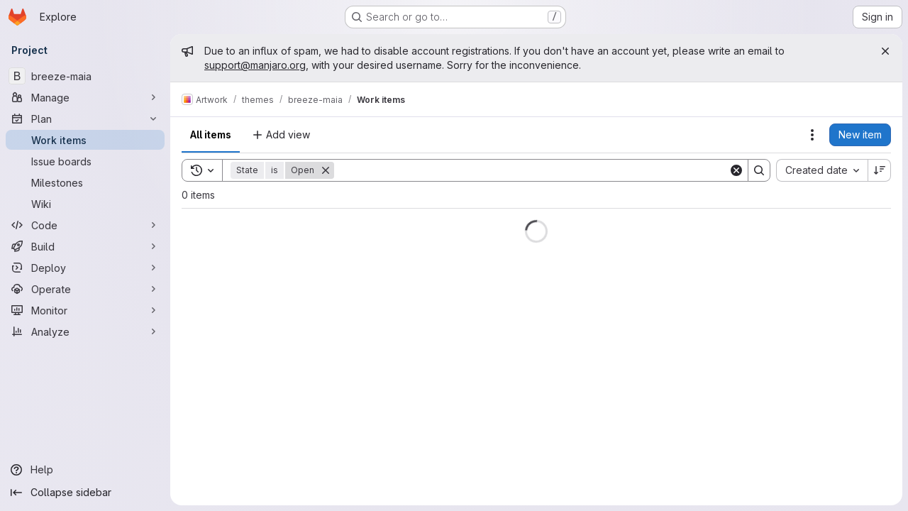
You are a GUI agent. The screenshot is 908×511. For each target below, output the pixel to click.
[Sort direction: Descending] (879, 170)
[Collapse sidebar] (85, 492)
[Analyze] (85, 331)
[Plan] (85, 118)
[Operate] (85, 289)
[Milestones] (85, 182)
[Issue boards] (85, 161)
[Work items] (85, 140)
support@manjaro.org (255, 65)
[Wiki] (85, 204)
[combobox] (822, 170)
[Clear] (736, 170)
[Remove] (325, 170)
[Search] (531, 170)
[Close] (885, 51)
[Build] (85, 246)
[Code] (85, 225)
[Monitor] (85, 310)
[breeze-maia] (85, 76)
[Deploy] (85, 268)
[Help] (85, 470)
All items (210, 134)
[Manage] (85, 97)
